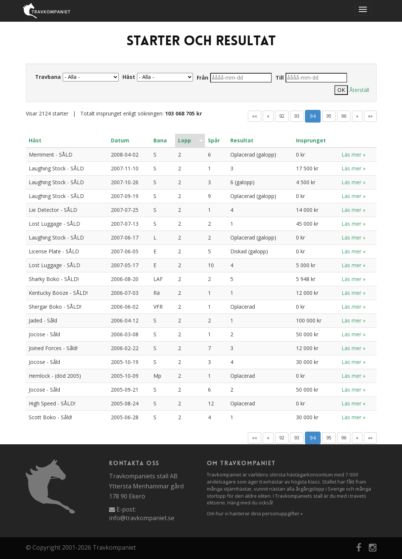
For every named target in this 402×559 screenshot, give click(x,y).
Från (202, 77)
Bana (160, 140)
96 (343, 116)
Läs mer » (353, 154)
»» (370, 116)
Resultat (241, 140)
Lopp (184, 140)
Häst (128, 76)
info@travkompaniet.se (141, 518)
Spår (214, 140)
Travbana (48, 76)
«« (254, 116)
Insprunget (311, 140)
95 (328, 116)
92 (281, 116)
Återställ (359, 89)
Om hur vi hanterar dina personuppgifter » (255, 513)
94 (313, 116)
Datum (120, 140)
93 (296, 116)
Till (279, 77)
